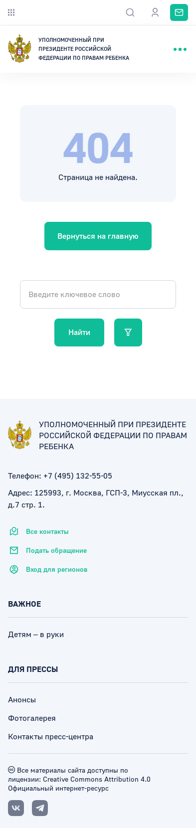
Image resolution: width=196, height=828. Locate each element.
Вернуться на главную (98, 236)
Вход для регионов (47, 569)
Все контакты (38, 531)
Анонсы (22, 699)
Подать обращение (47, 550)
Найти (79, 332)
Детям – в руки (36, 634)
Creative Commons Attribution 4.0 (96, 779)
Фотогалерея (32, 718)
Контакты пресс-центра (50, 736)
